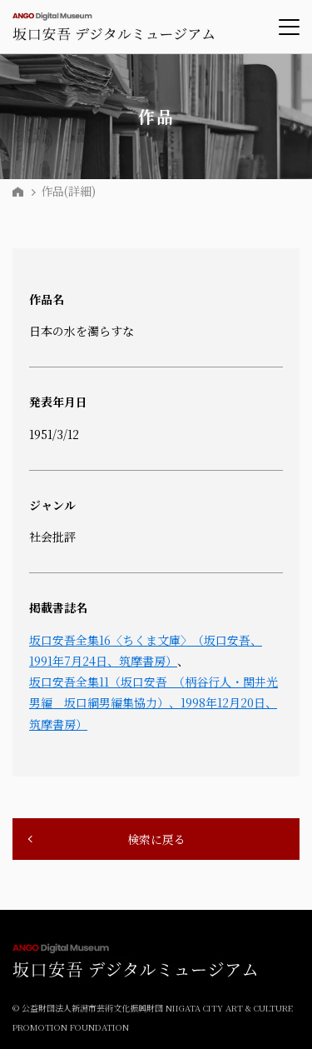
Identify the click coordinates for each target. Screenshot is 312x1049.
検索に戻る (156, 839)
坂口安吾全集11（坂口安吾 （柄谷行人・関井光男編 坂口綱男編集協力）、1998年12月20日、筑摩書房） (153, 702)
